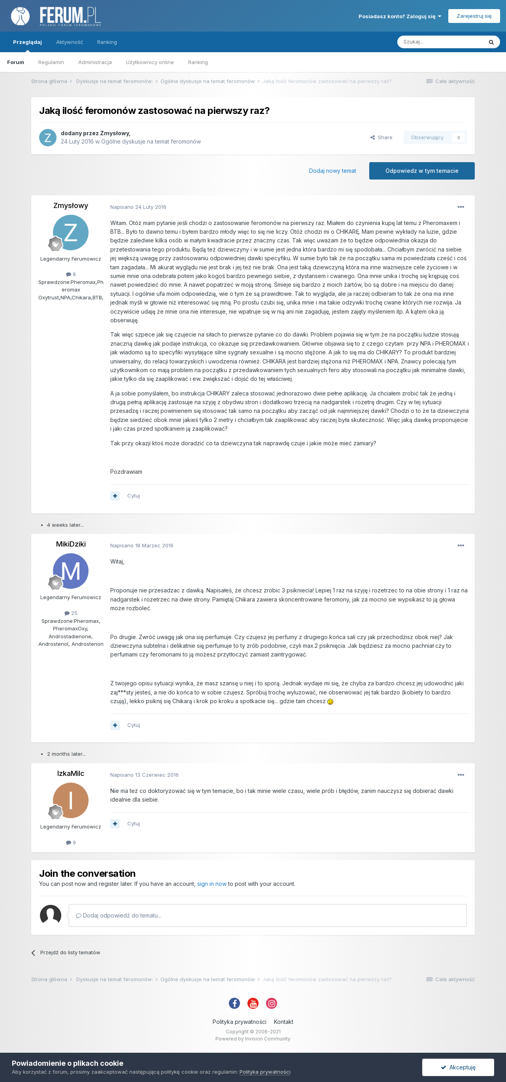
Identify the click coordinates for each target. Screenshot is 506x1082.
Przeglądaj (27, 45)
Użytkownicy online (150, 62)
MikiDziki (71, 544)
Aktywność (69, 42)
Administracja (95, 62)
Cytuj (133, 495)
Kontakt (283, 1021)
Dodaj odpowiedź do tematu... (118, 915)
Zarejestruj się (474, 16)
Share (381, 137)
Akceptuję (458, 1067)
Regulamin (51, 62)
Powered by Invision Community (253, 1039)
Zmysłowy (114, 133)
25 (70, 613)
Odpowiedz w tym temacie (422, 170)
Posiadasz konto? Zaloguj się (400, 16)
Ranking (198, 62)
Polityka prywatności (239, 1021)
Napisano (138, 207)
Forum (15, 62)
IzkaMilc (71, 773)
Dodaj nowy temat (332, 170)
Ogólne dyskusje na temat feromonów (151, 141)
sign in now (212, 883)
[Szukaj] (440, 42)
